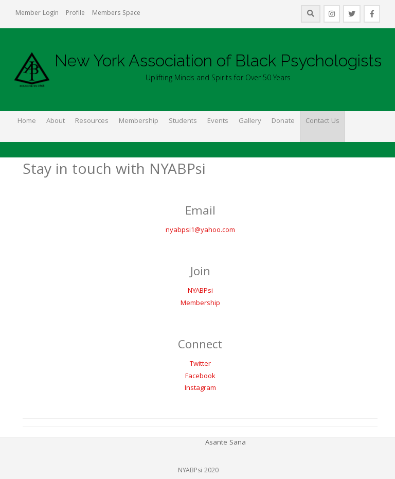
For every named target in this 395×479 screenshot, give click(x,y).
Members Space (116, 13)
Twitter (200, 364)
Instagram (200, 388)
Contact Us (322, 121)
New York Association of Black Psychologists (218, 60)
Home (26, 121)
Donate (283, 121)
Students (183, 121)
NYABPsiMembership (200, 297)
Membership (138, 121)
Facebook (200, 376)
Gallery (250, 121)
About (55, 121)
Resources (92, 121)
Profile (75, 13)
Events (217, 121)
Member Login (37, 13)
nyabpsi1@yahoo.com (200, 230)
